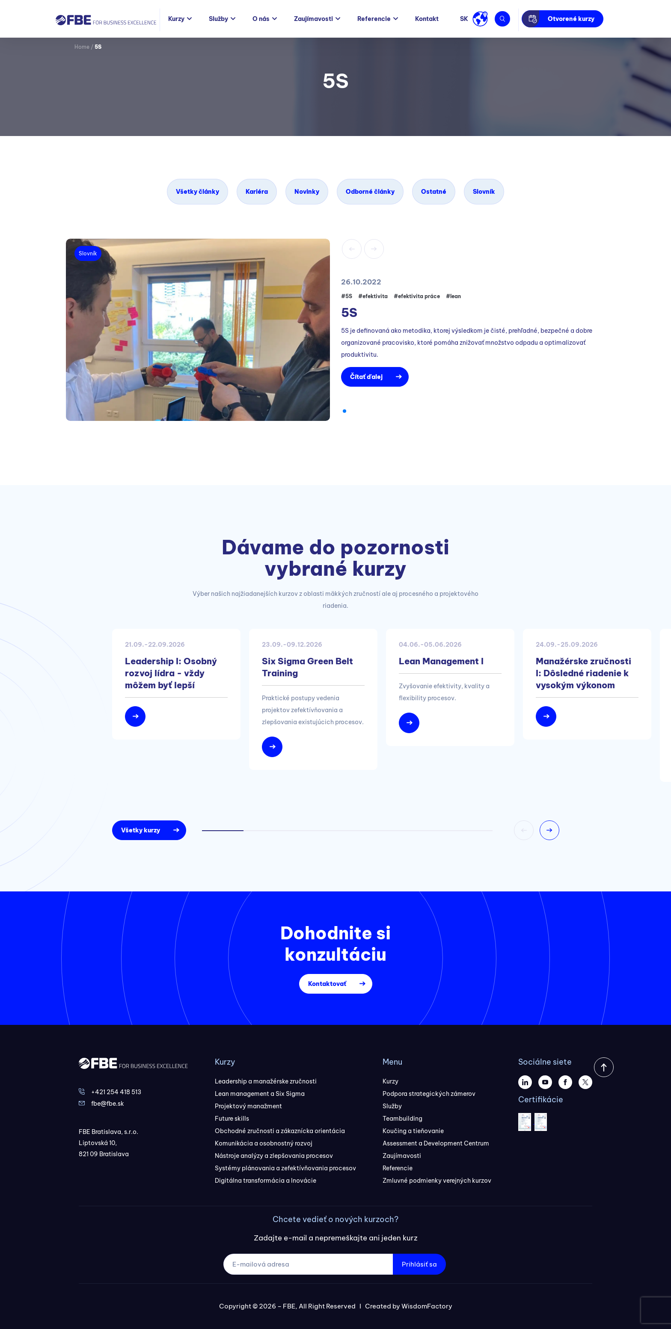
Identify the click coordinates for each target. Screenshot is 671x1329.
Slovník (484, 191)
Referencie (374, 19)
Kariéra (257, 191)
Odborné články (370, 191)
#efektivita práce (417, 296)
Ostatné (433, 191)
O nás (261, 19)
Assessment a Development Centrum (436, 1143)
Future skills (232, 1118)
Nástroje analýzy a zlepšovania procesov (274, 1156)
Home (81, 47)
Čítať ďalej (366, 377)
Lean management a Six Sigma (260, 1094)
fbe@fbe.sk (107, 1103)
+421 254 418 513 (116, 1092)
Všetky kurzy (140, 830)
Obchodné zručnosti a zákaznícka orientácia (280, 1131)
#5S (346, 296)
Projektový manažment (248, 1106)
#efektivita (373, 296)
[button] (344, 411)
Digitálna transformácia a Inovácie (265, 1180)
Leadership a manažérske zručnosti (266, 1081)
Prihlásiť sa (419, 1264)
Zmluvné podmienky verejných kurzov (437, 1180)
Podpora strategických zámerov (429, 1094)
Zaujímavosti (313, 19)
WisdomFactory (426, 1306)
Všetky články (197, 191)
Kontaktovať (327, 984)
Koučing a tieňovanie (413, 1131)
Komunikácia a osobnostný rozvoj (263, 1143)
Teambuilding (402, 1118)
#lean (453, 296)
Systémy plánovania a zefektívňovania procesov (285, 1168)
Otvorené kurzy (571, 19)
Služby (218, 19)
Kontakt (427, 19)
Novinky (306, 191)
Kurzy (176, 19)
